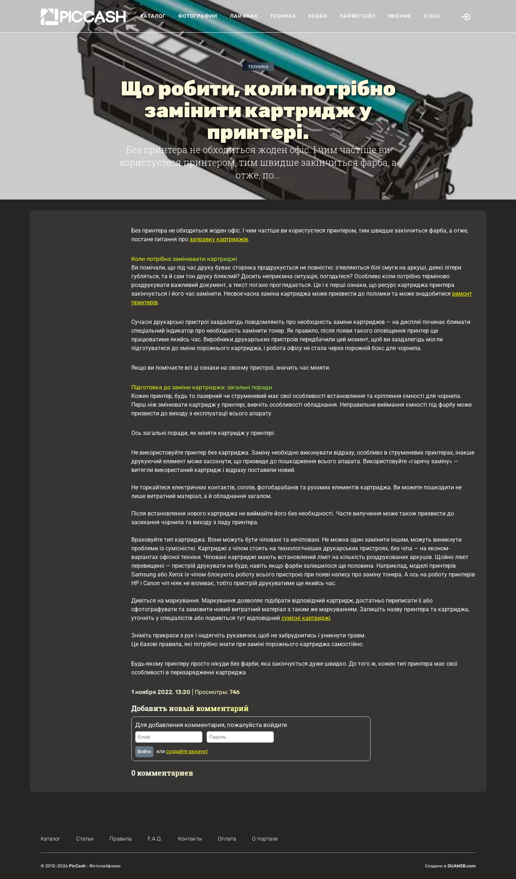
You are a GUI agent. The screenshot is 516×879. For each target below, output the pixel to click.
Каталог (153, 16)
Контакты (190, 838)
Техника (283, 16)
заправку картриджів (219, 239)
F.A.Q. (155, 838)
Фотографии (198, 16)
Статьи (85, 838)
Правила (121, 838)
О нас (432, 16)
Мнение (400, 16)
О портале (265, 838)
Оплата (227, 838)
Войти (144, 751)
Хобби (317, 16)
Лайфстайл (357, 16)
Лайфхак (244, 16)
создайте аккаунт (187, 751)
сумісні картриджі (305, 618)
